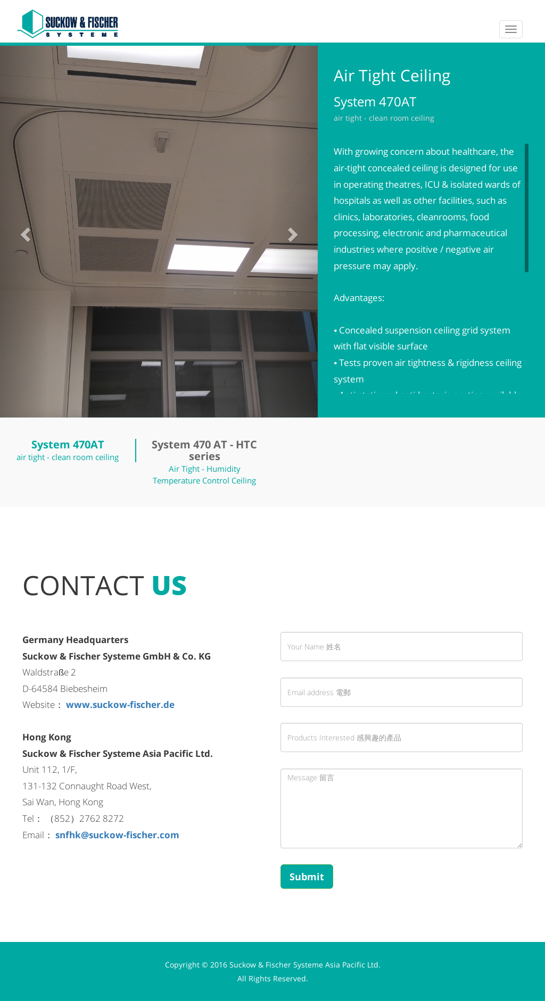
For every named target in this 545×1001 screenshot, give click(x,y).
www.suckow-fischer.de (120, 704)
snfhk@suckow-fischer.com (117, 835)
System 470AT (67, 444)
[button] (24, 231)
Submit (307, 876)
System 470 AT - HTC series (204, 450)
